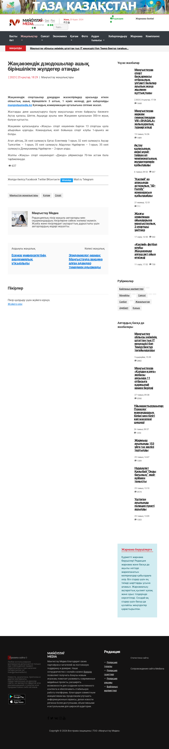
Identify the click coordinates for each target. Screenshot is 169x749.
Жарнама (136, 36)
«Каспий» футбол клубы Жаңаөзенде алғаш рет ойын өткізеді (146, 251)
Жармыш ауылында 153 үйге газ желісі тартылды (144, 448)
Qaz (47, 20)
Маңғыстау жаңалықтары (24, 195)
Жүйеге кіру (15, 304)
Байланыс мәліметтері (131, 291)
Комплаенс (153, 36)
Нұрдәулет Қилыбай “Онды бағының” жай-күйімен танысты (145, 477)
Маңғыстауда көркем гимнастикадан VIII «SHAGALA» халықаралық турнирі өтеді (145, 119)
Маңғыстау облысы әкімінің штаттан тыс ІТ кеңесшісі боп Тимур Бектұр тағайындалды (146, 345)
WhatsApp (66, 180)
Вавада (88, 671)
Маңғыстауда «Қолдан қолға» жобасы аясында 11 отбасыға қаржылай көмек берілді (145, 380)
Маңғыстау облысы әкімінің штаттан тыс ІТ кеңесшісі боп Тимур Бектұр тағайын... (79, 48)
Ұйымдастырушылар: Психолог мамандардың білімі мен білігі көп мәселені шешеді (149, 417)
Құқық (136, 310)
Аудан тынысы (96, 38)
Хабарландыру (117, 36)
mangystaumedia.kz (20, 105)
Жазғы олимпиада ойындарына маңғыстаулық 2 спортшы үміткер (145, 222)
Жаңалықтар (29, 36)
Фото (85, 36)
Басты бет (13, 38)
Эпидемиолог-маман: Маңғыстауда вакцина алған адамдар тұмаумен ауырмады (86, 261)
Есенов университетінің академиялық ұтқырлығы (29, 259)
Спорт (58, 195)
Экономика (60, 36)
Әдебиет (123, 310)
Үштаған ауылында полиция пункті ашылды (145, 507)
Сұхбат (123, 303)
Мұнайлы (124, 297)
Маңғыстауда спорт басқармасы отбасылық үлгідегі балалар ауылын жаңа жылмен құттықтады (145, 81)
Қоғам (74, 36)
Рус (53, 20)
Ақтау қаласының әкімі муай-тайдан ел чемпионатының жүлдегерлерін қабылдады (145, 155)
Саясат (45, 36)
